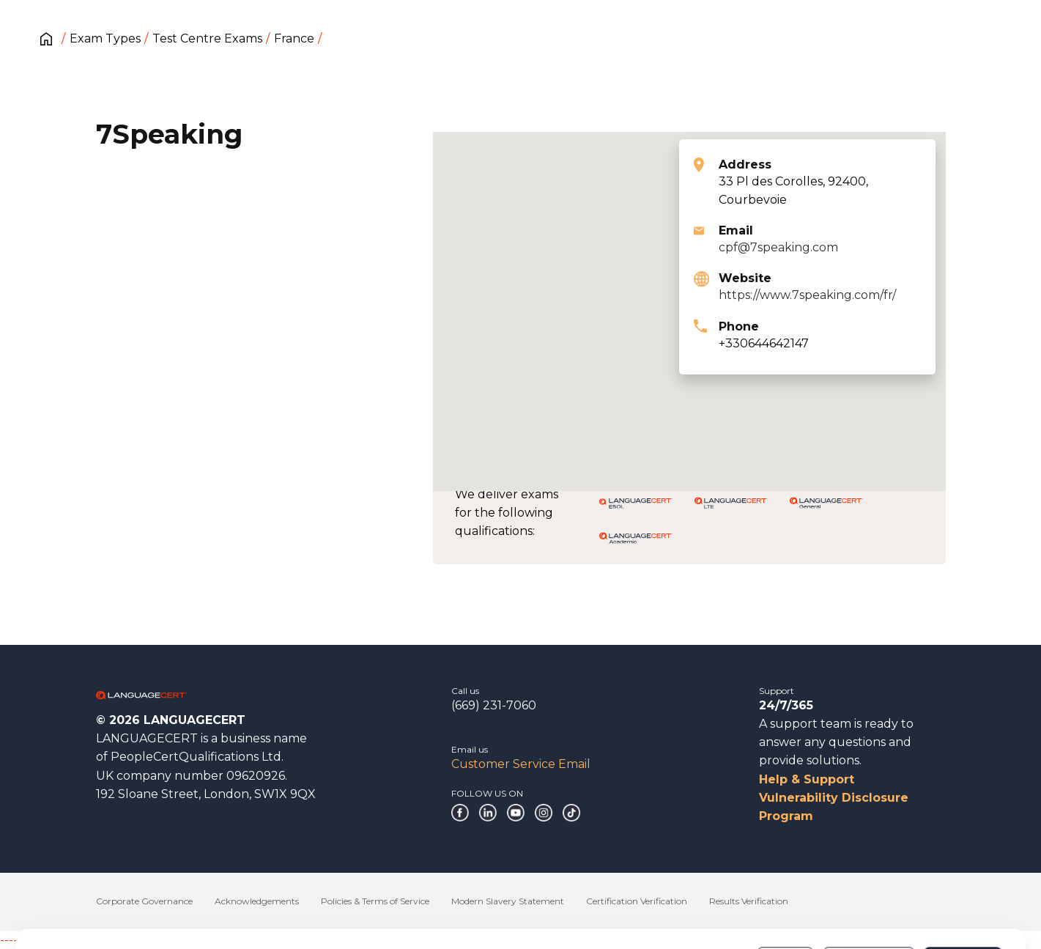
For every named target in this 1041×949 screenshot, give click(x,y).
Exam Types (105, 38)
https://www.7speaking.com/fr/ (807, 295)
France (294, 38)
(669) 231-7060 (493, 705)
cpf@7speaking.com (778, 247)
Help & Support (806, 779)
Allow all (962, 897)
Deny (785, 897)
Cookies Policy (285, 904)
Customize (868, 897)
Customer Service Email (520, 764)
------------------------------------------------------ (118, 940)
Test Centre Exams (207, 38)
